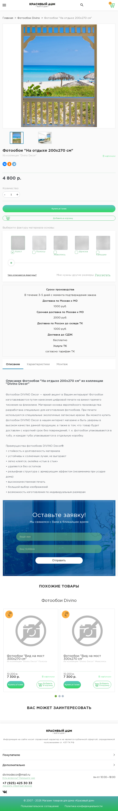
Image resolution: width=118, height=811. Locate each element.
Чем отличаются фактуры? (22, 275)
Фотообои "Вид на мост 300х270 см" (25, 657)
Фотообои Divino (59, 601)
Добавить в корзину (63, 218)
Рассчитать (102, 275)
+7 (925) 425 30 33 (17, 783)
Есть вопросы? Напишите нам (19, 778)
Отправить (59, 560)
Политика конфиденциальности (84, 806)
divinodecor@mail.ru (16, 775)
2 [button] (59, 696)
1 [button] (55, 696)
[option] (17, 138)
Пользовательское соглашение (40, 806)
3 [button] (63, 696)
